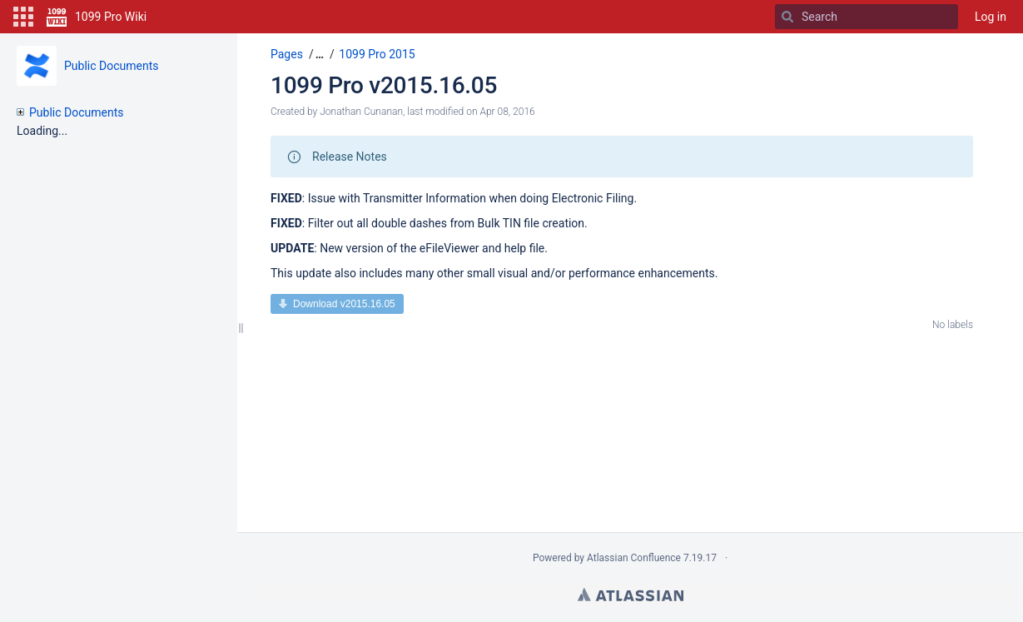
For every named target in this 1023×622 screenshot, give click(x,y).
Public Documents (111, 65)
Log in (990, 16)
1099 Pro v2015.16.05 (384, 85)
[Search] (787, 16)
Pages (287, 54)
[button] (23, 16)
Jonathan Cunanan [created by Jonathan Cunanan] (361, 111)
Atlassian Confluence (634, 558)
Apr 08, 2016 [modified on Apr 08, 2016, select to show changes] (506, 111)
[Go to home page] (96, 16)
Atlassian (630, 594)
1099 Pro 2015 (377, 54)
